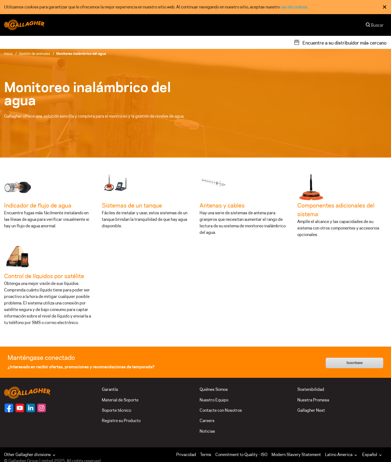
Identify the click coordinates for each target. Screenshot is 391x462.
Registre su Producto (121, 420)
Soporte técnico (116, 410)
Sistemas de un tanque (132, 205)
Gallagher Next (311, 410)
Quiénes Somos (214, 389)
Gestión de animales (34, 53)
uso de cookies (293, 7)
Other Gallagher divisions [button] (30, 454)
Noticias (207, 431)
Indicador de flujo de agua (37, 205)
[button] (342, 455)
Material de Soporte (120, 400)
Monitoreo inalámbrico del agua (81, 53)
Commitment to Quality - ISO (241, 454)
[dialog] (195, 7)
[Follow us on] (9, 408)
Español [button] (372, 454)
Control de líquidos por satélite (44, 276)
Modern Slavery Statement (296, 454)
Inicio (8, 53)
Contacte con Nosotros (221, 410)
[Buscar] (375, 26)
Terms (205, 454)
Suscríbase (354, 363)
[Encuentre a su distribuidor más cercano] (340, 42)
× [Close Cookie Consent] (384, 7)
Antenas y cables (222, 205)
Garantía (110, 389)
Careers (207, 420)
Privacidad (186, 454)
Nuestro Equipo (214, 400)
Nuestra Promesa (313, 400)
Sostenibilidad (310, 389)
